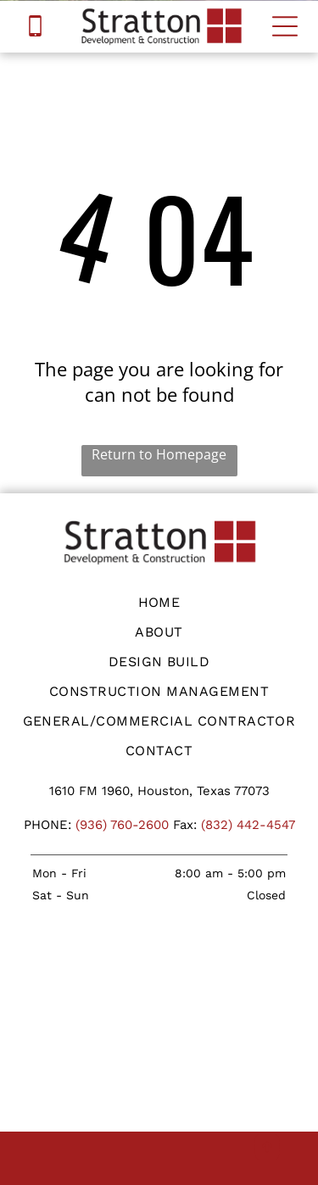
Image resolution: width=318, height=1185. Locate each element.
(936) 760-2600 (122, 824)
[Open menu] (285, 26)
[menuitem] (159, 602)
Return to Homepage (159, 454)
